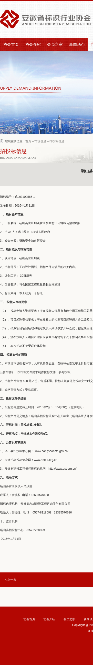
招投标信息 (57, 141)
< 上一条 (10, 579)
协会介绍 (33, 44)
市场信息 (40, 141)
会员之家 (55, 44)
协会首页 (11, 44)
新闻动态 (77, 44)
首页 (28, 141)
